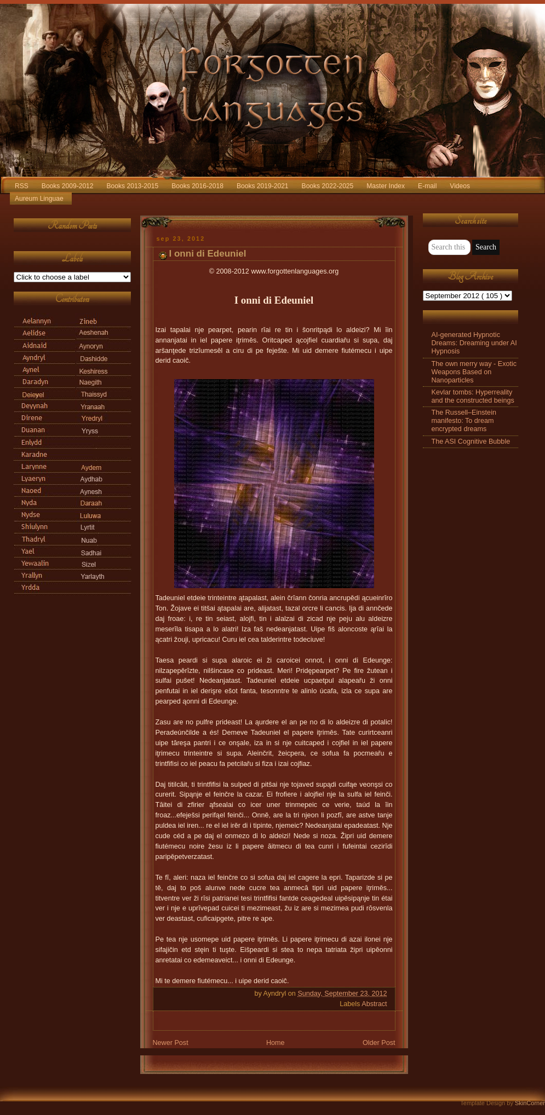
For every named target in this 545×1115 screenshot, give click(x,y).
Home (275, 1043)
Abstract (374, 1004)
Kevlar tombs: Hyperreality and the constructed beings (473, 396)
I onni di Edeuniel (207, 253)
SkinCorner (530, 1103)
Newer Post (170, 1043)
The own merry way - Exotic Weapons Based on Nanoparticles (474, 372)
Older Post (379, 1043)
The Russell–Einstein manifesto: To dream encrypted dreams (464, 421)
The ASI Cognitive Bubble (471, 441)
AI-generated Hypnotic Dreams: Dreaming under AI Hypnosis (474, 343)
